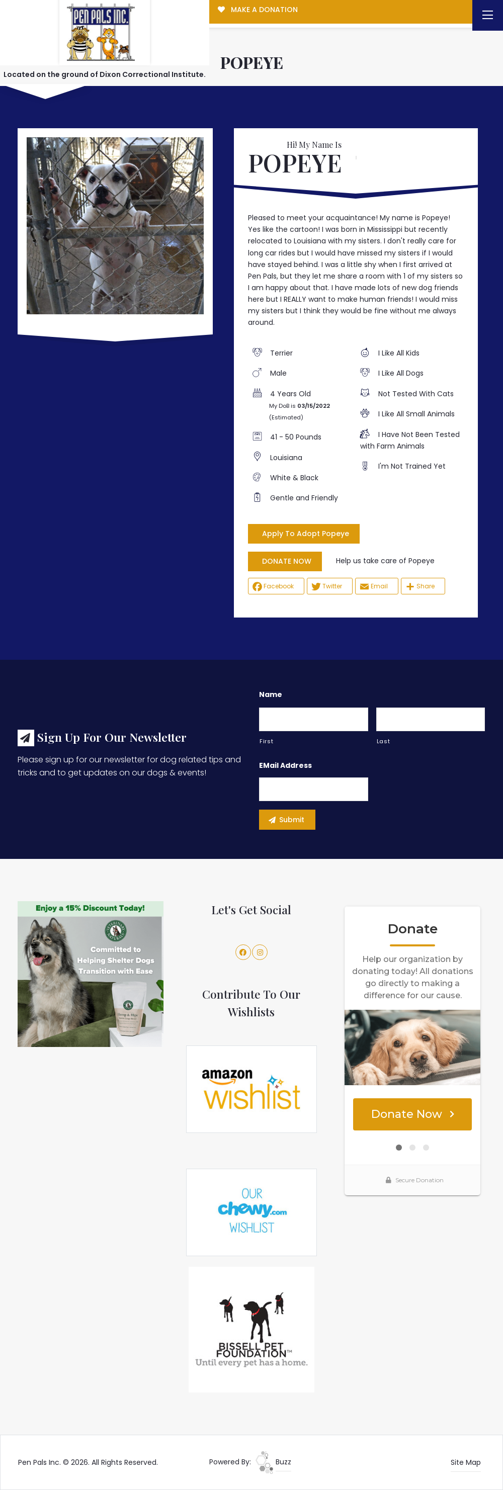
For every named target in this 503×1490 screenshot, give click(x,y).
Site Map (466, 1462)
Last (383, 741)
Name (270, 694)
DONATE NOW (286, 561)
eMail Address (285, 765)
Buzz (273, 1462)
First (266, 741)
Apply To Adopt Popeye (305, 534)
